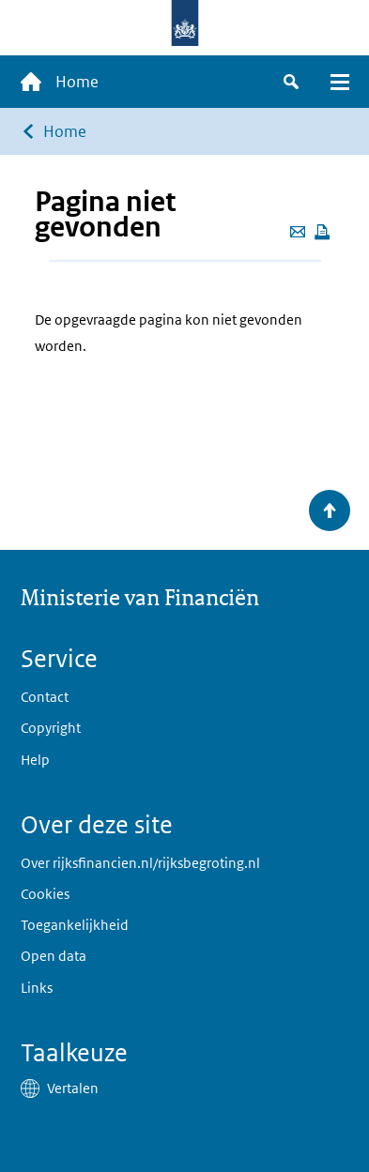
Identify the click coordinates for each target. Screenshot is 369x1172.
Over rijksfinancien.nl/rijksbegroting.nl (140, 863)
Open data (53, 956)
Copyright (51, 728)
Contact (45, 697)
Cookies (45, 894)
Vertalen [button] (73, 1088)
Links (37, 988)
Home (64, 131)
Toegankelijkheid (75, 925)
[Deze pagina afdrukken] (322, 231)
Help (35, 760)
